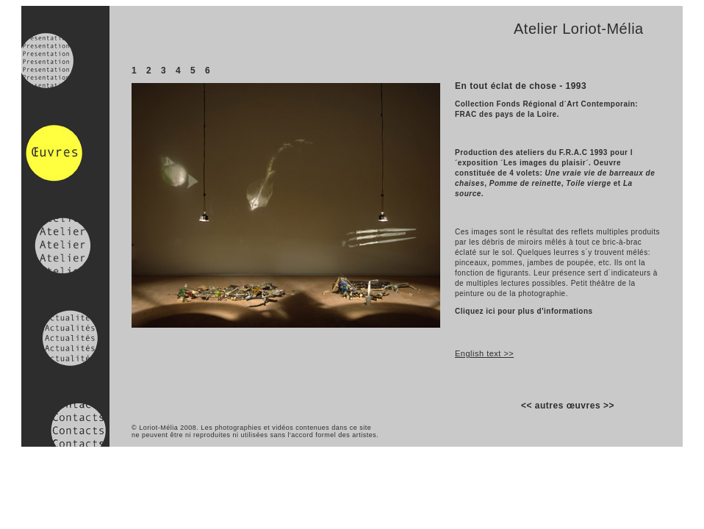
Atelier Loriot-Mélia (579, 29)
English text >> (484, 353)
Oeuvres (65, 162)
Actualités (65, 325)
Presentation (65, 63)
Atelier (65, 244)
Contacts (65, 406)
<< (526, 405)
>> (608, 405)
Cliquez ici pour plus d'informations (524, 311)
